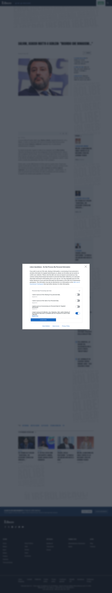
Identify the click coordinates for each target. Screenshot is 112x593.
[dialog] (56, 296)
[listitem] (56, 291)
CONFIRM (43, 319)
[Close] (86, 267)
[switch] (77, 294)
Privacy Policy (66, 326)
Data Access (55, 326)
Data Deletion (46, 326)
